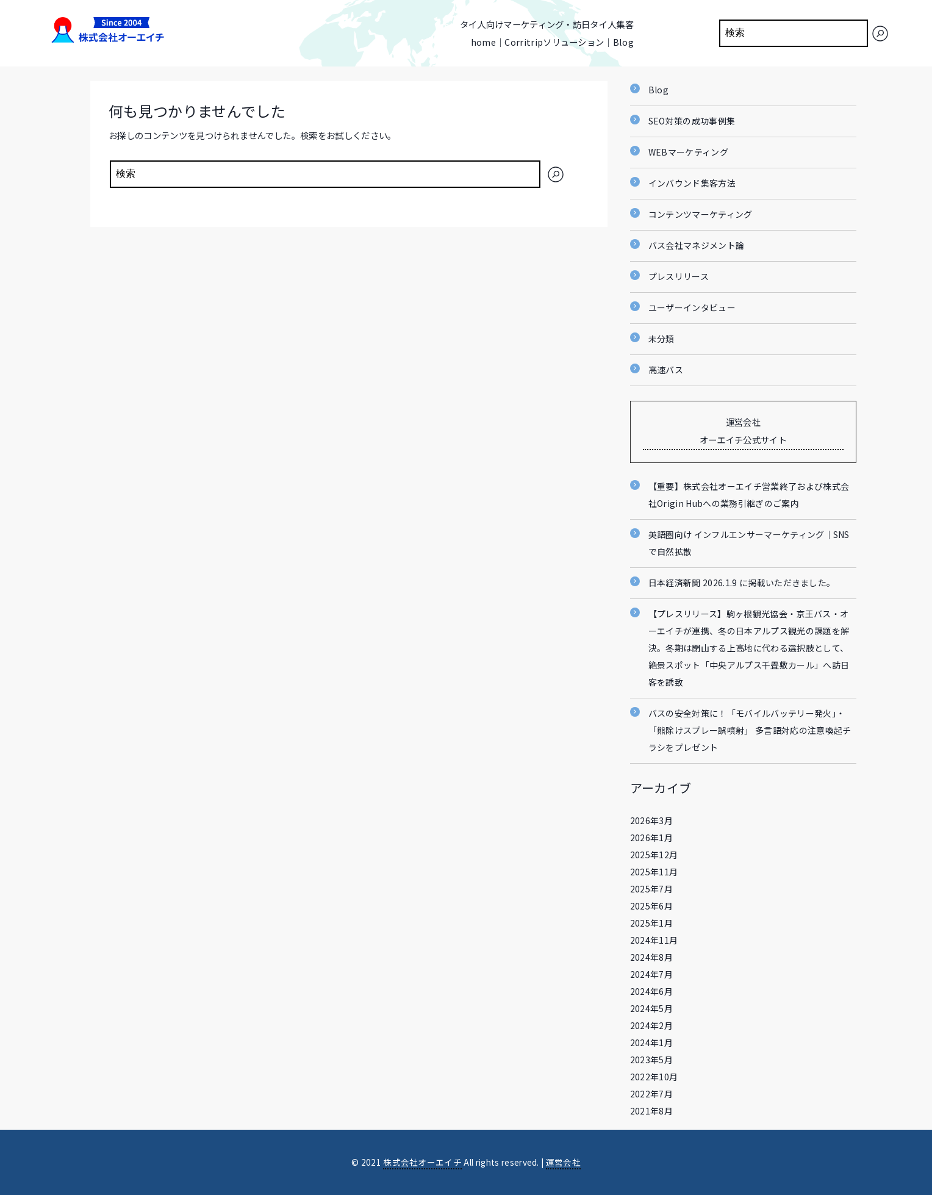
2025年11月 (654, 872)
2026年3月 (651, 820)
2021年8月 (651, 1111)
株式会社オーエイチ (422, 1162)
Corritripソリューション (554, 41)
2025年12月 (654, 855)
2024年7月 (651, 974)
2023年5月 (651, 1059)
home (483, 41)
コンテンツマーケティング (700, 214)
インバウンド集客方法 (692, 183)
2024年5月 (651, 1008)
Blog (623, 41)
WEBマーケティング (688, 152)
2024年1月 (651, 1042)
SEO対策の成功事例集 (692, 121)
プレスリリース (678, 276)
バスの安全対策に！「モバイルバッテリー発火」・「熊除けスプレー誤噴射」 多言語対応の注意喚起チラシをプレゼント (749, 730)
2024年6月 (651, 991)
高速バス (665, 370)
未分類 (661, 338)
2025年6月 (651, 906)
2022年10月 (654, 1077)
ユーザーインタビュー (692, 307)
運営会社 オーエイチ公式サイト (743, 430)
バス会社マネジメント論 (696, 245)
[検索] (880, 34)
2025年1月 (651, 923)
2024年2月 (651, 1025)
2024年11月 (654, 940)
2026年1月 (651, 837)
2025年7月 (651, 889)
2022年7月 (651, 1094)
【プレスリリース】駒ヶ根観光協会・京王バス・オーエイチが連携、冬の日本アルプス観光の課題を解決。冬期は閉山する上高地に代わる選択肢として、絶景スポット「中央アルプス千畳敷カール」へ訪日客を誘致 (748, 648)
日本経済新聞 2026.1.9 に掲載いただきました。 (742, 582)
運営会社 (563, 1162)
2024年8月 (651, 957)
